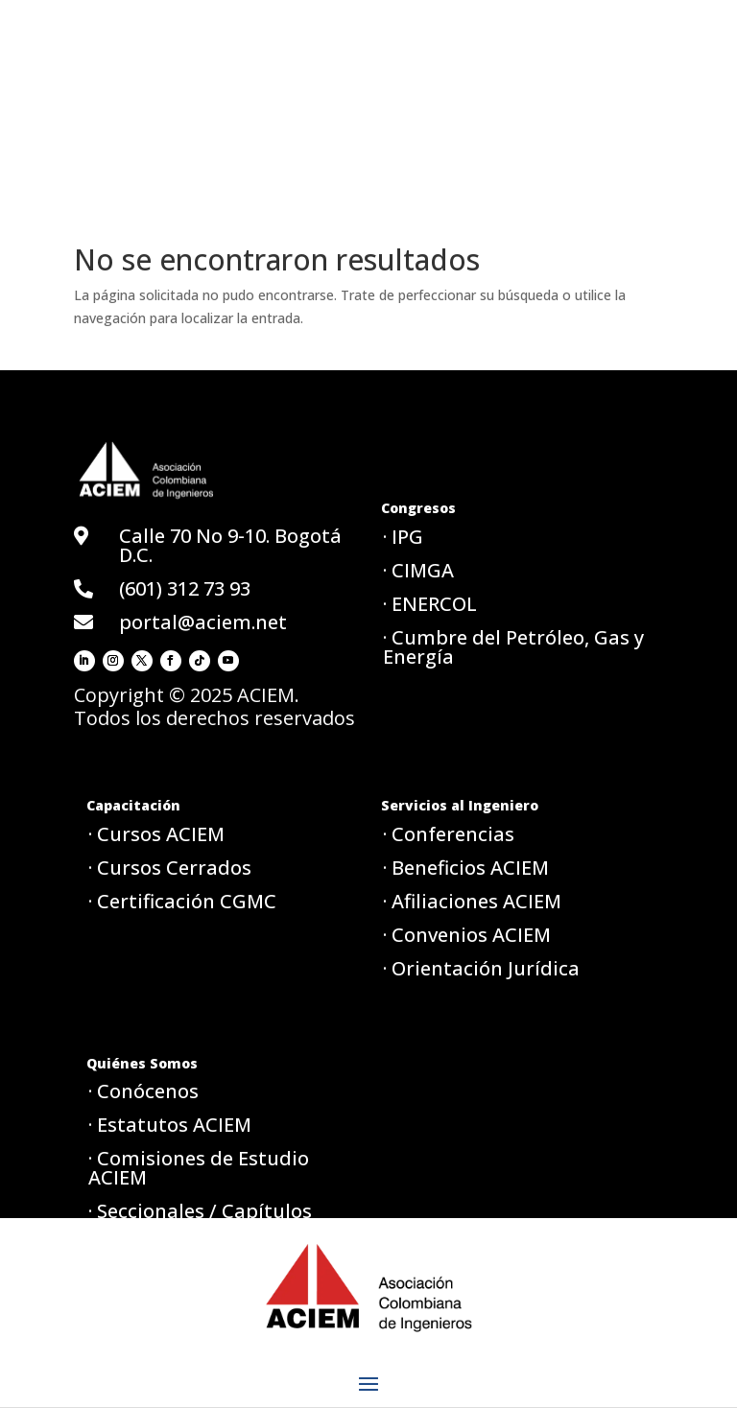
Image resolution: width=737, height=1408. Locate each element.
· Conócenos (143, 1091)
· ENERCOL (430, 604)
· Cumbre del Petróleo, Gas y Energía (513, 646)
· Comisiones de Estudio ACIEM (198, 1167)
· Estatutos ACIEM (169, 1125)
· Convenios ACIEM (467, 935)
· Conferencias (448, 834)
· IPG (403, 537)
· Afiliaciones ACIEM (472, 901)
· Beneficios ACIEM (466, 867)
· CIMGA (418, 570)
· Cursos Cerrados (169, 867)
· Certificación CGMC (182, 901)
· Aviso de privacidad (183, 1316)
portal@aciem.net (203, 622)
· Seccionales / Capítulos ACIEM (200, 1220)
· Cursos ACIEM (156, 834)
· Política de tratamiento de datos (216, 1273)
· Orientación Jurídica (481, 968)
